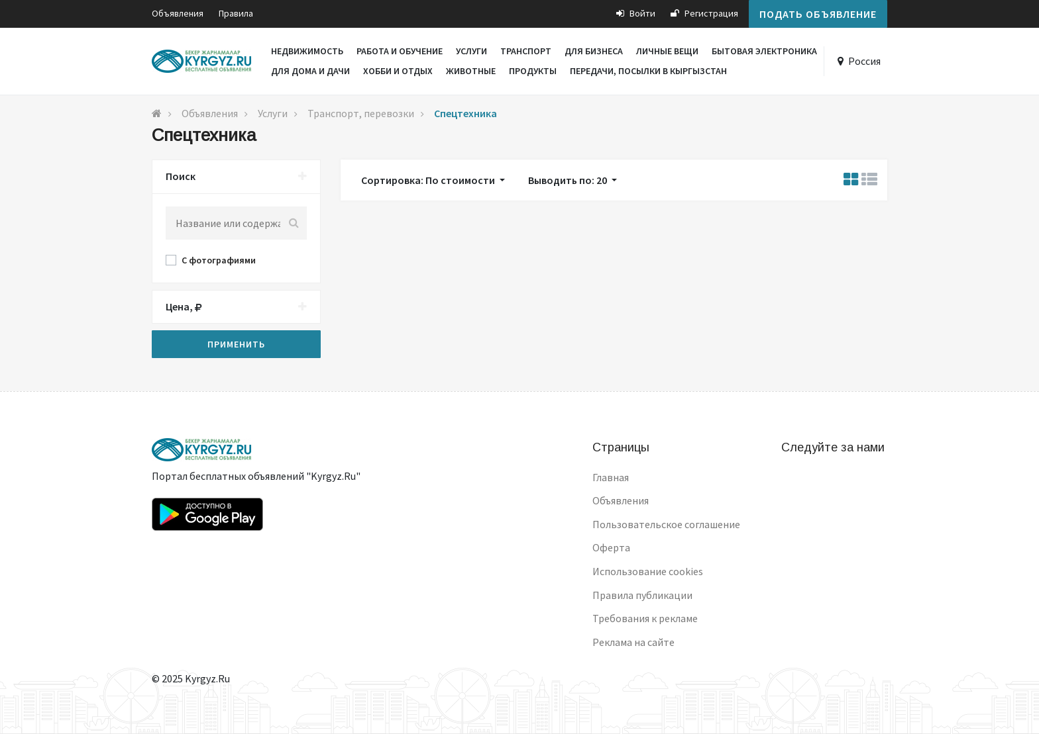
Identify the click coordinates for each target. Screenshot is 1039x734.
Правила (236, 13)
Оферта (611, 547)
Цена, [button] (236, 307)
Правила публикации (642, 595)
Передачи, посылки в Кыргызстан (648, 71)
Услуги (471, 51)
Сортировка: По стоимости (429, 180)
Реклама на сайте (633, 642)
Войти (635, 13)
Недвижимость (307, 51)
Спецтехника (465, 113)
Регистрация (704, 13)
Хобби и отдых (398, 71)
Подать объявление (818, 14)
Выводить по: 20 (568, 180)
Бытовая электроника (764, 51)
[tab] (236, 177)
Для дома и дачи (310, 71)
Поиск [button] (236, 176)
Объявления (177, 13)
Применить (236, 344)
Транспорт (525, 51)
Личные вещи (667, 51)
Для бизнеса (594, 51)
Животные (471, 71)
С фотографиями (219, 260)
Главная (610, 477)
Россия (864, 61)
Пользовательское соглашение (666, 524)
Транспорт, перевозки (360, 113)
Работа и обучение (399, 51)
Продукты (533, 71)
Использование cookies (647, 571)
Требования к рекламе (645, 618)
